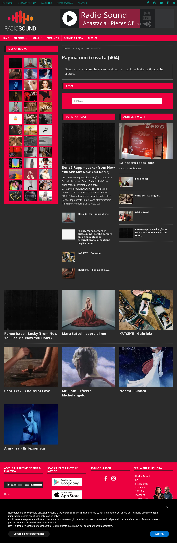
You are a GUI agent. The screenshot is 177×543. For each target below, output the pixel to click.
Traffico (82, 3)
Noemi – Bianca (132, 391)
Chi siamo (19, 38)
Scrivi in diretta (73, 38)
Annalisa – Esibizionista (24, 448)
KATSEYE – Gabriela (89, 253)
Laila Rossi (141, 178)
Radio (35, 38)
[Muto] (32, 485)
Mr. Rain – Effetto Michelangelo (77, 393)
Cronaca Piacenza (27, 3)
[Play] (8, 485)
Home (6, 38)
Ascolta (92, 38)
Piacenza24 (8, 3)
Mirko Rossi (142, 212)
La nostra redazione (136, 162)
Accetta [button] (159, 533)
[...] (98, 203)
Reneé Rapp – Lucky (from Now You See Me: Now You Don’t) (88, 169)
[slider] (20, 485)
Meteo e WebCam (65, 3)
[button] (167, 507)
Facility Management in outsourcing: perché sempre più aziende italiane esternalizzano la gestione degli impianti (95, 237)
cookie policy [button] (52, 516)
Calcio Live (46, 3)
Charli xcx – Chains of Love (94, 270)
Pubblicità (53, 38)
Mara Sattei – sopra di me (93, 214)
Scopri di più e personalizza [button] (29, 533)
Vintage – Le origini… (148, 195)
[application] (23, 485)
